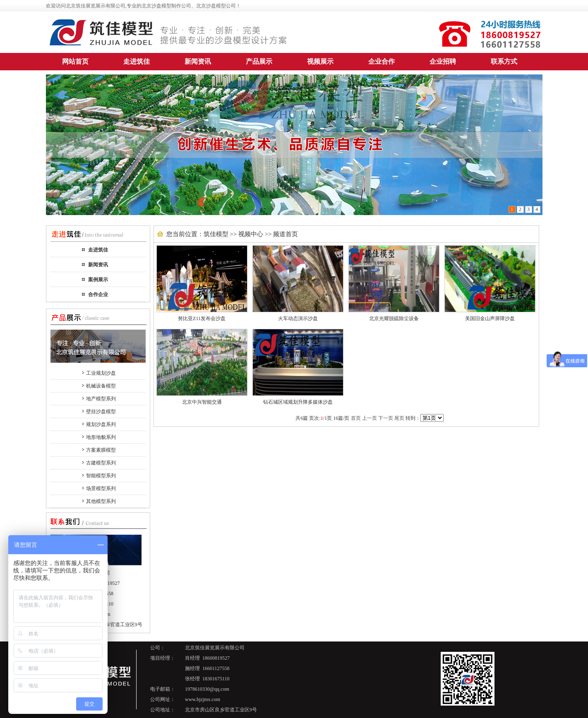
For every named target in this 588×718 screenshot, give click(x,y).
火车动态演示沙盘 (298, 318)
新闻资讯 (98, 265)
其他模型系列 (101, 501)
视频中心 (250, 234)
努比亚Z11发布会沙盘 (202, 318)
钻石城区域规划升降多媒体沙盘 (298, 402)
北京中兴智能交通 (202, 402)
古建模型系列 (101, 463)
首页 (356, 418)
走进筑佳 (98, 250)
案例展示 (98, 279)
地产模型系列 (101, 399)
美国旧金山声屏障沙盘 (490, 318)
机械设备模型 (101, 386)
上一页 (369, 418)
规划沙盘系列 (101, 424)
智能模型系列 (101, 476)
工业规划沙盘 (101, 373)
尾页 (399, 418)
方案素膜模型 (101, 450)
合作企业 (98, 294)
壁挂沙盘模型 (101, 411)
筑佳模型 (216, 234)
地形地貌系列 (101, 437)
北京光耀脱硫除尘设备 (394, 318)
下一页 (385, 418)
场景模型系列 (101, 488)
